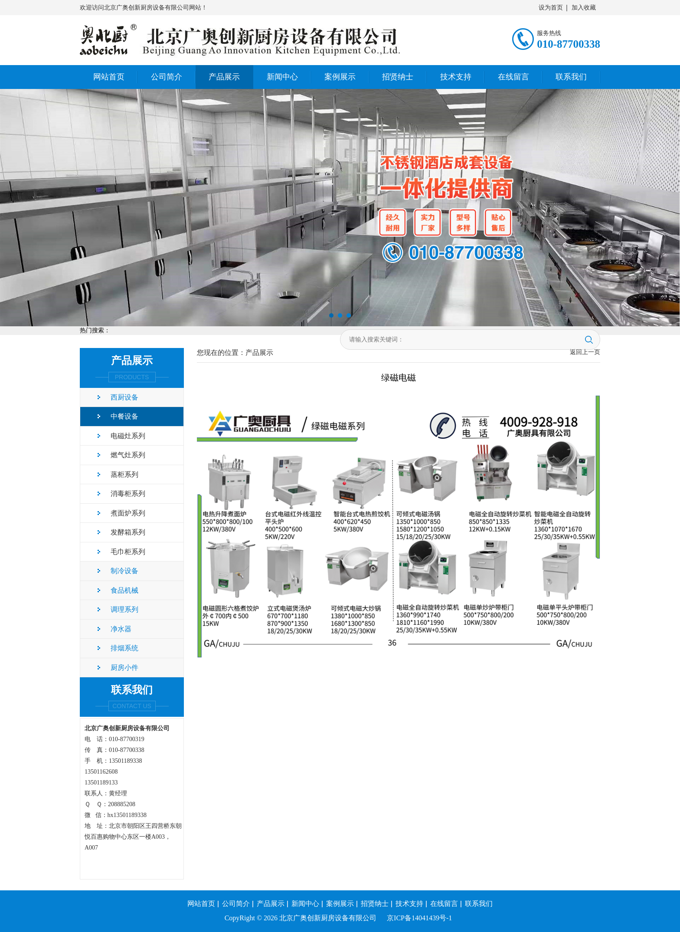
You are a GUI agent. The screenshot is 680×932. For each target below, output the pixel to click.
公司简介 (166, 76)
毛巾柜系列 (128, 551)
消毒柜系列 (128, 493)
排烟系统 (124, 648)
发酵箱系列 (128, 532)
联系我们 (571, 76)
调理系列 (124, 609)
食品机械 (124, 590)
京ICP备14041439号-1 (419, 918)
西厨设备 (124, 397)
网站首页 (108, 76)
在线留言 (513, 76)
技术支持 (455, 76)
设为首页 (551, 7)
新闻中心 (282, 76)
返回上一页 (585, 352)
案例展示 (340, 76)
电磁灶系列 (128, 436)
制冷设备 (124, 570)
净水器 (121, 629)
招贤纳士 (397, 76)
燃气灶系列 (128, 455)
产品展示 (224, 76)
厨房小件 (124, 667)
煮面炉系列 (128, 513)
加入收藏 (584, 7)
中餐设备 (124, 416)
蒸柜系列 (124, 474)
